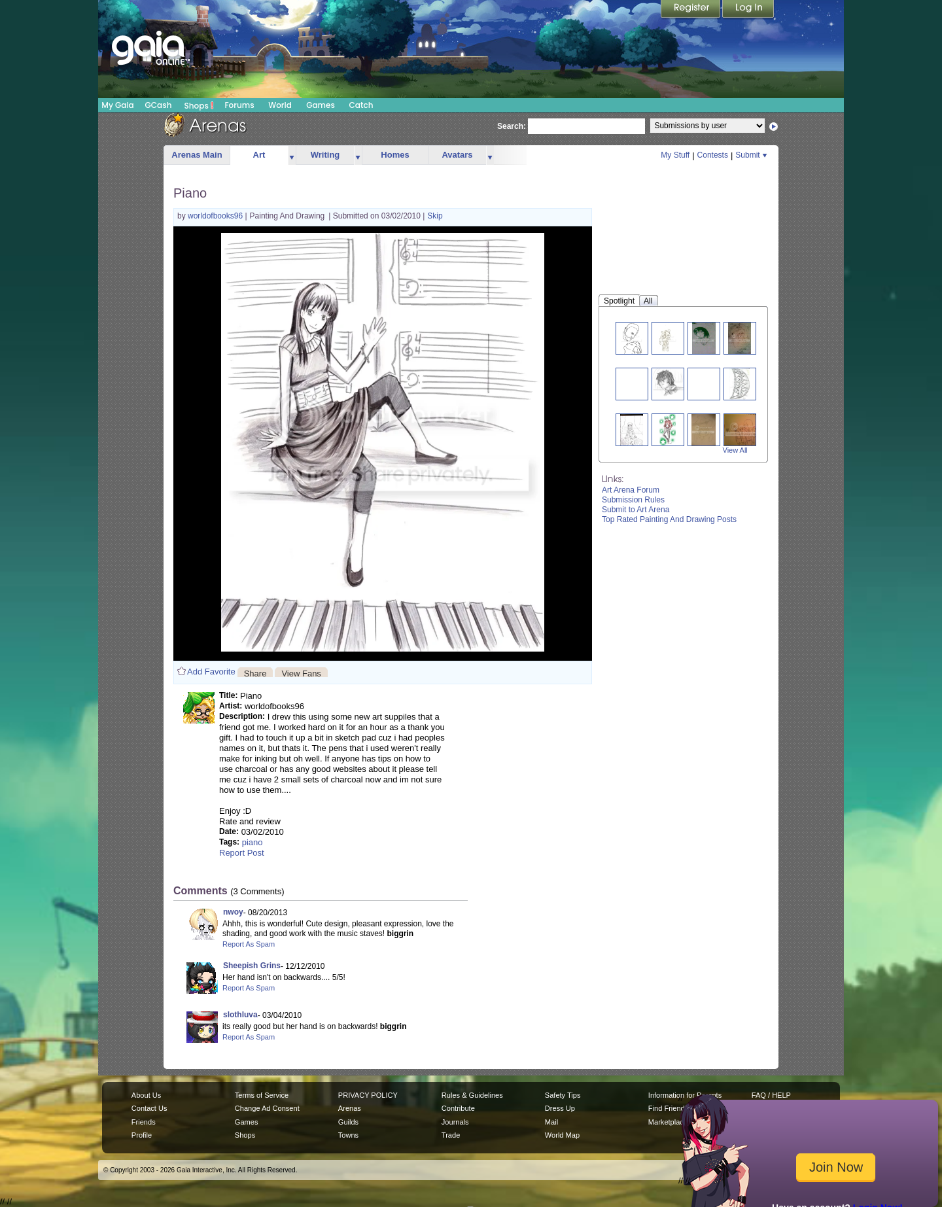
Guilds (348, 1122)
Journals (455, 1122)
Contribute (458, 1108)
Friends (143, 1122)
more (292, 155)
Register (691, 10)
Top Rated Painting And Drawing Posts (669, 519)
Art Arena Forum (630, 490)
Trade (451, 1135)
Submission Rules (633, 499)
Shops (199, 105)
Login (748, 10)
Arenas (349, 1108)
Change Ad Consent (267, 1108)
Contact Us (149, 1108)
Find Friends (668, 1108)
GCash (158, 105)
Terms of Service (261, 1095)
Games (320, 105)
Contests (712, 155)
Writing (325, 155)
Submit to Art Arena (635, 509)
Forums (239, 105)
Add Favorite (211, 671)
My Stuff (675, 155)
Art (259, 155)
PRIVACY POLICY (368, 1095)
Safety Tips (563, 1095)
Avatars (457, 155)
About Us (146, 1095)
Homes (395, 155)
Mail (551, 1122)
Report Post (241, 853)
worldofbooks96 (216, 215)
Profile (141, 1135)
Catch (361, 105)
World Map (562, 1135)
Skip (434, 215)
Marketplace (668, 1122)
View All (735, 450)
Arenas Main (196, 155)
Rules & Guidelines (472, 1095)
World (280, 105)
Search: (511, 126)
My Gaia (117, 105)
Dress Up (560, 1108)
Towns (348, 1135)
